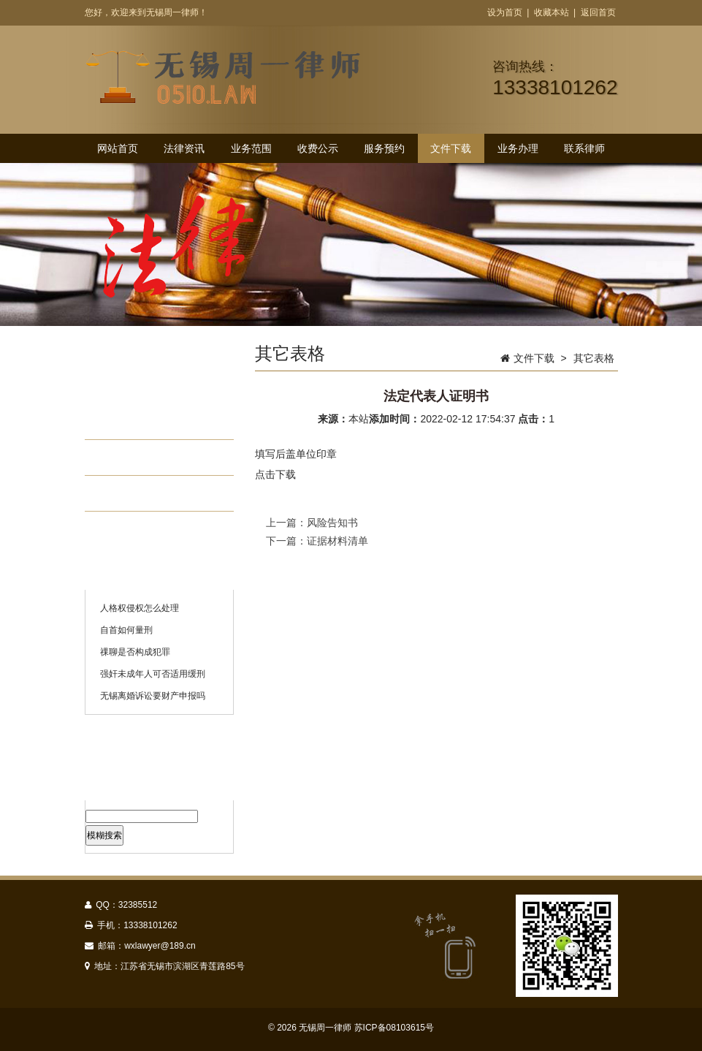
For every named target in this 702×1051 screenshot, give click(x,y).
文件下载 (450, 148)
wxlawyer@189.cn (160, 946)
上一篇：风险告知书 (312, 522)
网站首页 (117, 148)
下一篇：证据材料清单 (317, 541)
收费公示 (317, 148)
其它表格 (140, 493)
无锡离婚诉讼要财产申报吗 (152, 696)
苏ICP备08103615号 (394, 1027)
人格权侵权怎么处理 (139, 608)
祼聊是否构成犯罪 (135, 652)
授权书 (133, 421)
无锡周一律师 (325, 1027)
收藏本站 (551, 12)
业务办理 (517, 148)
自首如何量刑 (126, 630)
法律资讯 (184, 148)
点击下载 (275, 474)
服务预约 (384, 148)
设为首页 (504, 12)
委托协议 (140, 457)
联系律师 (584, 148)
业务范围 (251, 148)
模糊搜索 (104, 835)
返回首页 (598, 12)
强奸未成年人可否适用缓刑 (152, 674)
